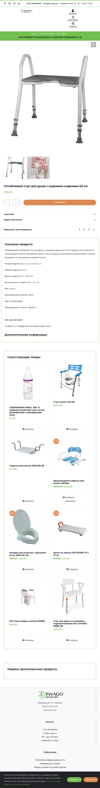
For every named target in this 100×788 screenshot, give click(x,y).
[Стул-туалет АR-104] (72, 380)
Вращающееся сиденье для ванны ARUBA (68, 481)
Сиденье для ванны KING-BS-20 (26, 465)
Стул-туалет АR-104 (64, 402)
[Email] (93, 229)
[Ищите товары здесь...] (86, 3)
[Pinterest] (89, 229)
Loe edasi (49, 781)
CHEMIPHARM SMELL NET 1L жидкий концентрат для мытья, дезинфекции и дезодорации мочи (27, 411)
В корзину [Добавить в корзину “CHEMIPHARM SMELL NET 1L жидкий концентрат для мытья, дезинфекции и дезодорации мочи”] (29, 429)
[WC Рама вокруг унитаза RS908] (28, 596)
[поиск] (78, 3)
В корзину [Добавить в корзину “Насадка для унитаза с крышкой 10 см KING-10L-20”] (29, 569)
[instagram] (10, 3)
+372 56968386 (50, 729)
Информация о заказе (50, 763)
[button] (93, 44)
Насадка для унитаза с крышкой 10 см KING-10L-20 (27, 553)
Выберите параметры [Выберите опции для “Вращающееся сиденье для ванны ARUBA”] (70, 499)
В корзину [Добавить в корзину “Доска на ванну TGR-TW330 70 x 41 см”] (73, 569)
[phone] (19, 3)
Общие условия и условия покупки (50, 767)
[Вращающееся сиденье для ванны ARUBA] (72, 456)
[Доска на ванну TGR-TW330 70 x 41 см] (72, 528)
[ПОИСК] (73, 25)
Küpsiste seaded (23, 784)
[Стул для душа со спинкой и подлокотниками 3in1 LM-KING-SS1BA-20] (72, 596)
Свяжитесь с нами (50, 740)
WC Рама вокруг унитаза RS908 (27, 621)
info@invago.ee (50, 733)
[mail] (14, 3)
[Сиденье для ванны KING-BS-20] (28, 449)
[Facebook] (79, 229)
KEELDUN (91, 780)
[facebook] (5, 3)
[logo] (26, 10)
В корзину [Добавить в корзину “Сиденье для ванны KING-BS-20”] (29, 501)
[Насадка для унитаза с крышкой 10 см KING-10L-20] (28, 528)
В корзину (59, 202)
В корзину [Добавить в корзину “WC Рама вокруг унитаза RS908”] (29, 640)
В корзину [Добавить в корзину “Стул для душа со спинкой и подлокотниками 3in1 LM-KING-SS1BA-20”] (73, 640)
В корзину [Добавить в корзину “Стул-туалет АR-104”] (73, 429)
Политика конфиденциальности (50, 760)
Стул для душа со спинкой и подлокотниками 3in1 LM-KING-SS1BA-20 (70, 623)
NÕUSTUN (74, 780)
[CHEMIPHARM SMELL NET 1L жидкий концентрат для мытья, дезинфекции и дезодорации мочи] (28, 383)
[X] (84, 229)
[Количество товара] (12, 202)
